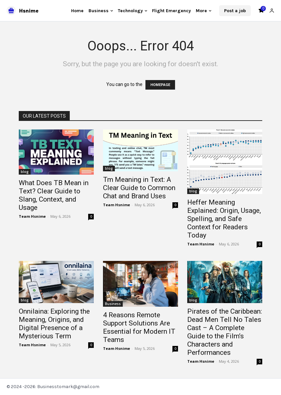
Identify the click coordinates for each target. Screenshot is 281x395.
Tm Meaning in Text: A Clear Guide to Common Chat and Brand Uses (139, 188)
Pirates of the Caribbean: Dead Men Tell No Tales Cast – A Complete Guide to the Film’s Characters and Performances (224, 331)
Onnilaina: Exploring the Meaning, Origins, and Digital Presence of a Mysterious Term (54, 323)
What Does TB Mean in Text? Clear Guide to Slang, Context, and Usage (54, 195)
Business (113, 303)
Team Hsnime (32, 216)
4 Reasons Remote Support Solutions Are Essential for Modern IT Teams (139, 327)
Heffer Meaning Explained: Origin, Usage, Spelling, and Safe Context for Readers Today (224, 218)
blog (25, 171)
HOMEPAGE (160, 85)
